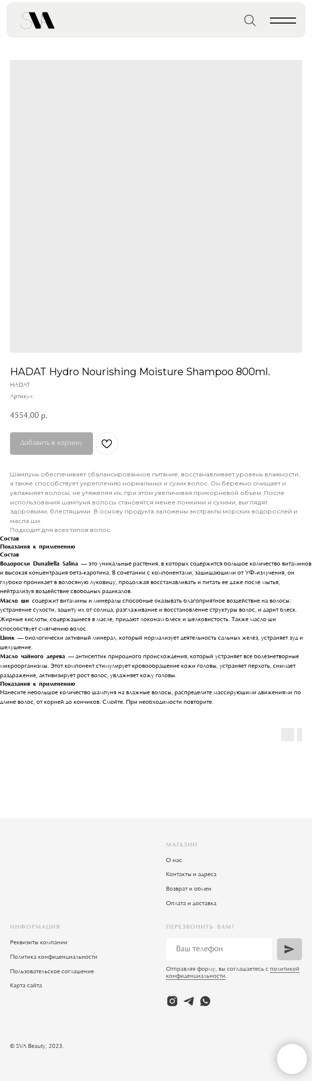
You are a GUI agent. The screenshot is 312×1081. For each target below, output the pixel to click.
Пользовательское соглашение (52, 972)
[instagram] (172, 1001)
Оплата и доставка (191, 904)
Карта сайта (26, 986)
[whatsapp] (205, 1001)
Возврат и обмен (189, 889)
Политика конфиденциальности (54, 957)
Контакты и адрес (190, 875)
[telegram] (188, 1001)
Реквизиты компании (39, 943)
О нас (174, 861)
